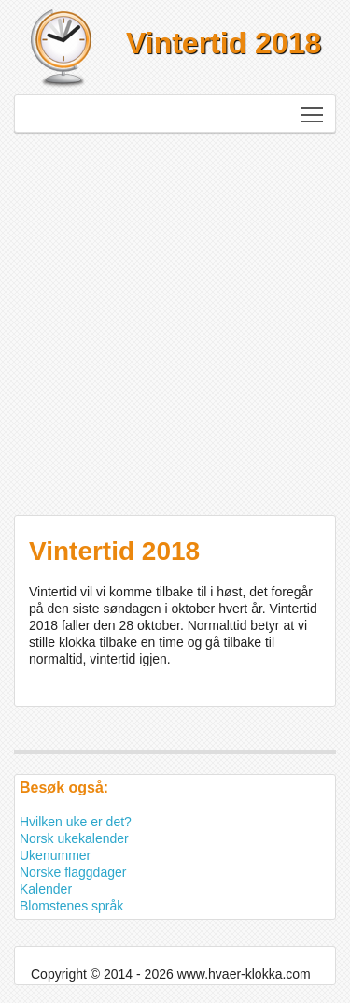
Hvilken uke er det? (76, 821)
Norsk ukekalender (74, 838)
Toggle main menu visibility (313, 108)
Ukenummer (55, 855)
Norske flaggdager (73, 872)
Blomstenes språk (71, 905)
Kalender (46, 888)
